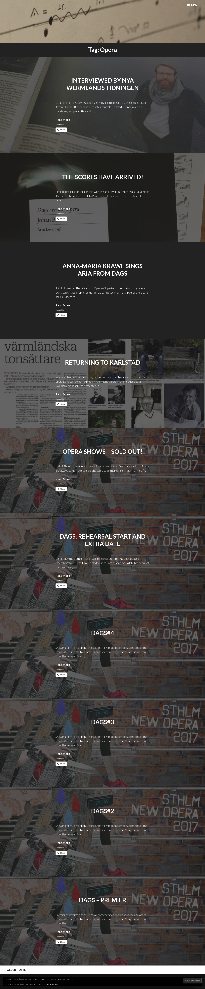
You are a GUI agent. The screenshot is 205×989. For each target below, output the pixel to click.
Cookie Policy (52, 984)
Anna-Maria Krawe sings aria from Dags (102, 269)
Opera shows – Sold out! (102, 451)
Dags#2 (102, 811)
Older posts (15, 969)
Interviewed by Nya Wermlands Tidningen (102, 84)
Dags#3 (102, 721)
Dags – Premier (102, 900)
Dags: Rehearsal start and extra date (103, 540)
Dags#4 (102, 632)
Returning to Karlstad (102, 362)
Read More (63, 119)
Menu (193, 6)
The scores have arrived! (102, 176)
